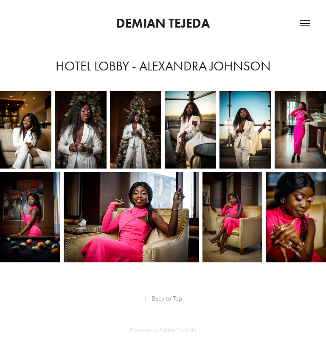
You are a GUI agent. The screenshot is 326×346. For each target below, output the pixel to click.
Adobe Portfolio (177, 330)
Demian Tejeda (163, 23)
